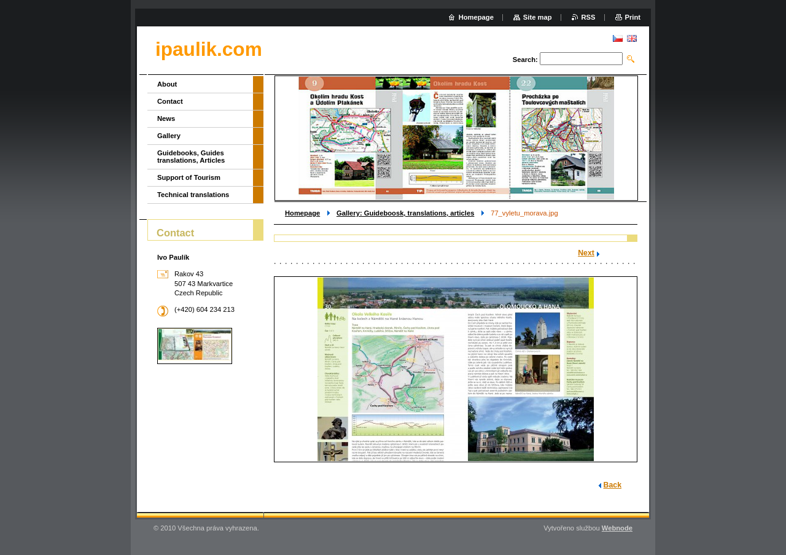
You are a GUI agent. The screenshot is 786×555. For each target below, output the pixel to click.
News (166, 118)
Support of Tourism (188, 177)
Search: (525, 59)
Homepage (302, 213)
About (167, 84)
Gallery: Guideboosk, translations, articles (405, 213)
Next (586, 253)
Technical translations (193, 194)
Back (612, 485)
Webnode (617, 528)
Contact (170, 101)
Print (632, 17)
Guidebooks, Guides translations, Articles (191, 156)
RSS (589, 17)
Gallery (169, 135)
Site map (537, 17)
